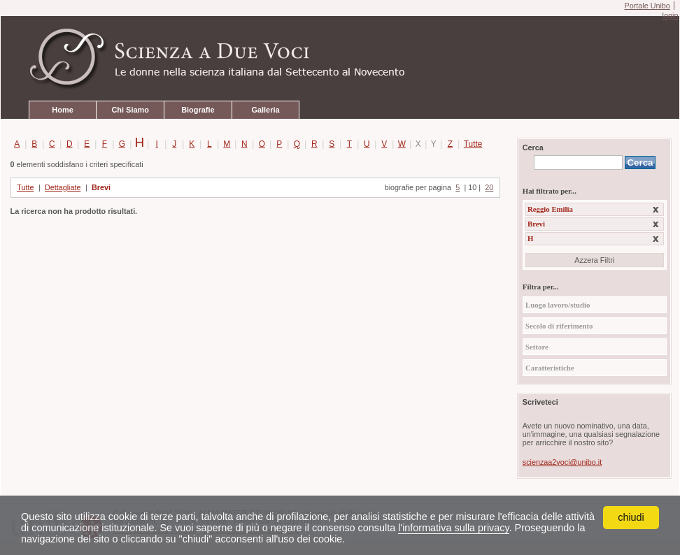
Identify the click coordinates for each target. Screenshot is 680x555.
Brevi (101, 187)
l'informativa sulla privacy (453, 527)
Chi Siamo (129, 110)
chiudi (631, 517)
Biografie (197, 110)
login (670, 15)
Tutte (470, 144)
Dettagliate (63, 187)
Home (62, 110)
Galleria (265, 110)
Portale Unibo (647, 5)
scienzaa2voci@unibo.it (562, 462)
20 (489, 187)
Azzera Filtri (594, 260)
